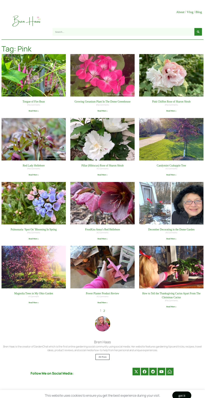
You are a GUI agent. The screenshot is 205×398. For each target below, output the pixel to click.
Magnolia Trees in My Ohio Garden (33, 293)
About (180, 12)
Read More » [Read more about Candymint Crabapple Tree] (171, 175)
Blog (199, 12)
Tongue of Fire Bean (33, 101)
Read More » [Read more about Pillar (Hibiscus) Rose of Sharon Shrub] (102, 175)
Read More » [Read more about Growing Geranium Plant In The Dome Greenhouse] (102, 111)
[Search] (198, 32)
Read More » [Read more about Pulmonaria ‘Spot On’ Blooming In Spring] (34, 239)
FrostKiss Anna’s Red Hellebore (102, 229)
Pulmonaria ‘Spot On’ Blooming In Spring (34, 229)
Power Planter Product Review (102, 293)
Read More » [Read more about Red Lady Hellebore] (34, 175)
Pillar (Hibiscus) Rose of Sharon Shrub (102, 165)
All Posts (102, 357)
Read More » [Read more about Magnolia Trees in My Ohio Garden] (34, 302)
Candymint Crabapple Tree (171, 165)
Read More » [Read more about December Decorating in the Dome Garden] (171, 239)
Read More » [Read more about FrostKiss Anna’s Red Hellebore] (102, 239)
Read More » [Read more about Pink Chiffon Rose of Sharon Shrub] (171, 111)
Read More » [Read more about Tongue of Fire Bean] (34, 111)
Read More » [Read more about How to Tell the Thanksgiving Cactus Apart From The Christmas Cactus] (171, 307)
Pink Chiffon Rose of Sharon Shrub (171, 101)
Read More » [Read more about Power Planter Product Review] (102, 302)
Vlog (190, 12)
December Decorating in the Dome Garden (171, 229)
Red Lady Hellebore (34, 165)
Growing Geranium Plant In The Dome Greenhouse (102, 101)
